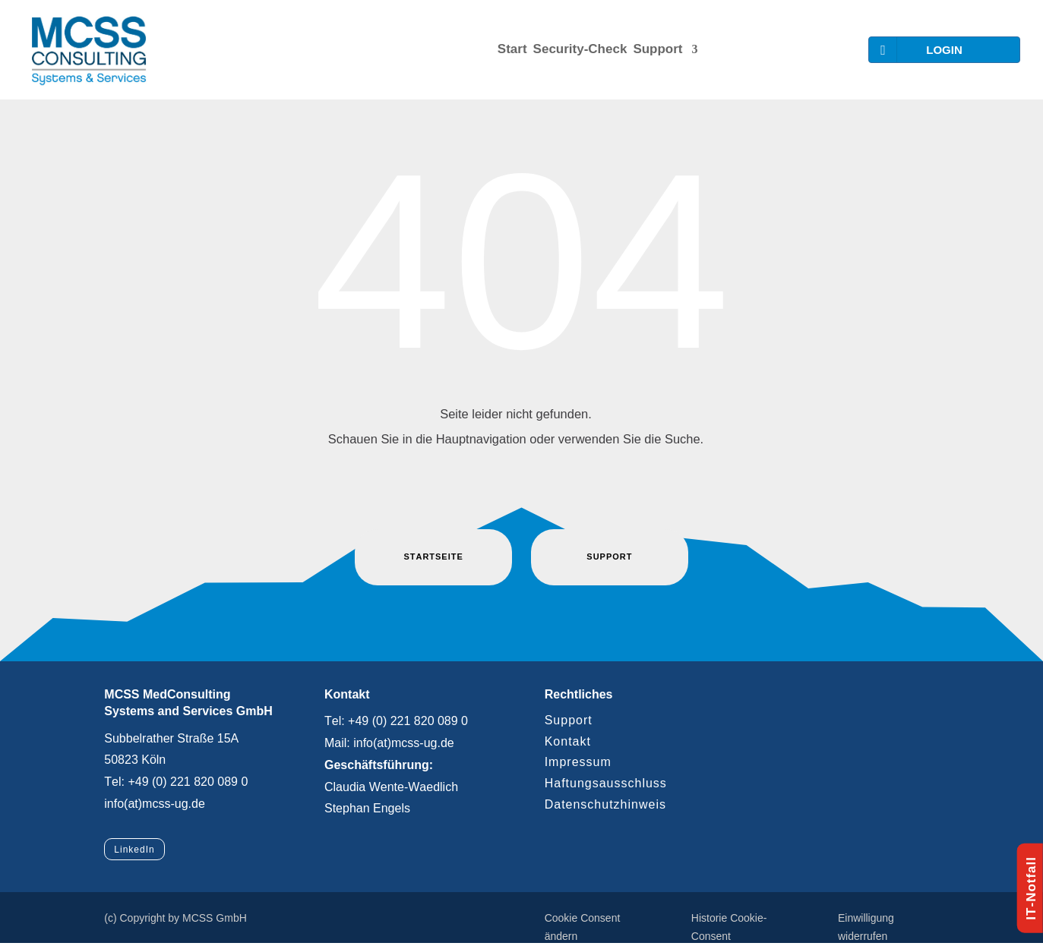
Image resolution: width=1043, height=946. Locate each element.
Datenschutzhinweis (605, 804)
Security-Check (580, 49)
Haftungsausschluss (606, 783)
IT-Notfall (1031, 888)
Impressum (578, 761)
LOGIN (917, 49)
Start (512, 49)
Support (657, 49)
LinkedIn (134, 849)
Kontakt (568, 741)
